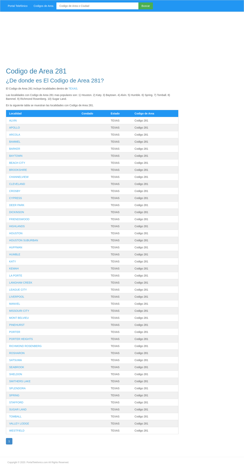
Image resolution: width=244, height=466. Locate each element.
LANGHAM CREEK (20, 282)
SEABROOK (16, 367)
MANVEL (14, 303)
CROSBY (14, 191)
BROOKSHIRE (18, 169)
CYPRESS (15, 198)
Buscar (145, 5)
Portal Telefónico (17, 5)
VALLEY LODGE (19, 423)
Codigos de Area (43, 5)
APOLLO (14, 127)
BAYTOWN (15, 155)
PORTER (14, 331)
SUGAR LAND (17, 409)
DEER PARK (16, 205)
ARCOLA (14, 134)
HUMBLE (14, 254)
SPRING (14, 395)
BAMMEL (14, 141)
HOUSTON (15, 233)
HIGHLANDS (17, 226)
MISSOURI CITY (19, 310)
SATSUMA (15, 360)
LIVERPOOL (16, 296)
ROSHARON (17, 353)
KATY (12, 261)
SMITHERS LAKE (19, 381)
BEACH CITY (17, 162)
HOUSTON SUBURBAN (23, 240)
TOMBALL (15, 416)
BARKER (14, 148)
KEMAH (14, 268)
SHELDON (15, 374)
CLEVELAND (17, 183)
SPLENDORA (17, 388)
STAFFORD (16, 402)
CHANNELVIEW (19, 176)
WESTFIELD (16, 430)
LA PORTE (15, 275)
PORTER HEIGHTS (21, 339)
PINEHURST (17, 324)
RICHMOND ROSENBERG (25, 346)
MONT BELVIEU (19, 317)
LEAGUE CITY (18, 289)
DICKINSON (16, 212)
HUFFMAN (15, 247)
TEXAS (72, 88)
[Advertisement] (117, 38)
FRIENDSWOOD (19, 219)
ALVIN (13, 120)
